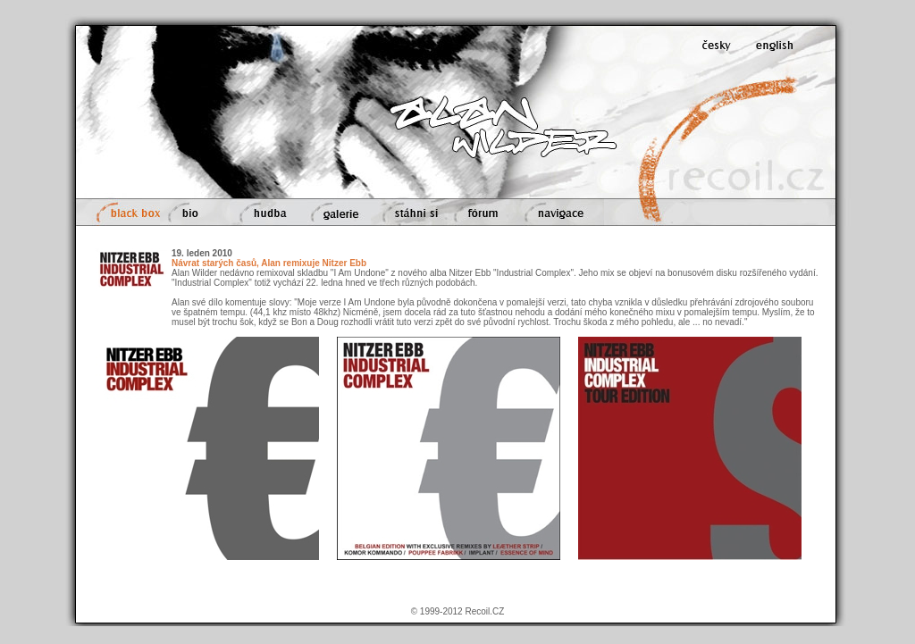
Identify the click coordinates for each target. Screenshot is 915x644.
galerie (335, 212)
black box (126, 212)
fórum (482, 212)
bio (195, 212)
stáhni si (410, 212)
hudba (265, 212)
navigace (560, 212)
